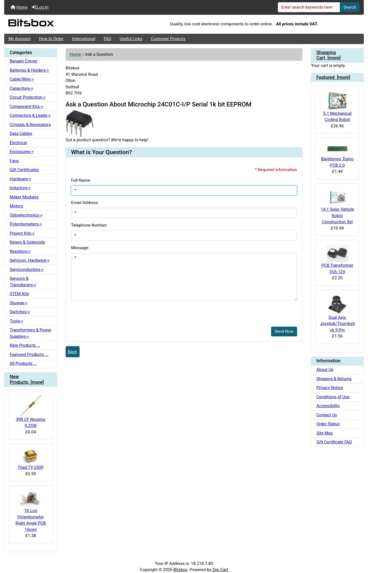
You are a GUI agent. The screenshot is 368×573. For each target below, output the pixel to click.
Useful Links (131, 38)
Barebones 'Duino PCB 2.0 (337, 154)
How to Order (51, 38)
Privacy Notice (329, 387)
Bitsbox (180, 569)
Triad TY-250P (31, 459)
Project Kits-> (22, 233)
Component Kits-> (26, 106)
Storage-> (19, 302)
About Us (324, 369)
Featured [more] (333, 77)
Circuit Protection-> (28, 97)
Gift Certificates (24, 169)
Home (19, 7)
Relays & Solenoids (27, 242)
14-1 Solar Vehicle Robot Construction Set (337, 206)
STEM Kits (19, 293)
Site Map (324, 433)
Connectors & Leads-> (30, 115)
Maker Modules (24, 197)
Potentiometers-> (26, 224)
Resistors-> (20, 251)
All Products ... (23, 363)
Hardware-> (20, 178)
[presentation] (113, 311)
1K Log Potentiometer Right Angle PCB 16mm (31, 511)
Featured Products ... (29, 354)
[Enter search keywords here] (309, 7)
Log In (40, 7)
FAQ (107, 38)
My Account (19, 38)
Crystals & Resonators (30, 124)
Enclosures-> (22, 151)
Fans (14, 160)
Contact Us (326, 414)
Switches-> (20, 311)
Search (349, 7)
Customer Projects (168, 38)
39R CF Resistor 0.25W (31, 411)
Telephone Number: (89, 225)
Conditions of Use (332, 396)
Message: (80, 247)
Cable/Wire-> (22, 79)
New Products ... (25, 345)
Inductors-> (20, 187)
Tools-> (16, 321)
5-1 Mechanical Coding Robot (337, 106)
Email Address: (85, 202)
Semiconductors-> (27, 269)
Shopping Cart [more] (328, 55)
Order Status (328, 423)
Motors (16, 205)
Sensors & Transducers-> (23, 281)
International (83, 38)
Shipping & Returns (334, 378)
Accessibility (328, 405)
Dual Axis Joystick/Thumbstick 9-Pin (337, 313)
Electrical (18, 142)
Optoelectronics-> (26, 215)
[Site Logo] (64, 24)
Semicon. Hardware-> (30, 260)
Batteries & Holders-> (29, 70)
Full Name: (81, 180)
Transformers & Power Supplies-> (30, 333)
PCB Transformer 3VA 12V (337, 259)
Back (72, 351)
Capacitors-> (21, 88)
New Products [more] (27, 379)
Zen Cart (220, 569)
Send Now (283, 331)
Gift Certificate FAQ (334, 442)
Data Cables (21, 133)
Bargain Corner (23, 61)
